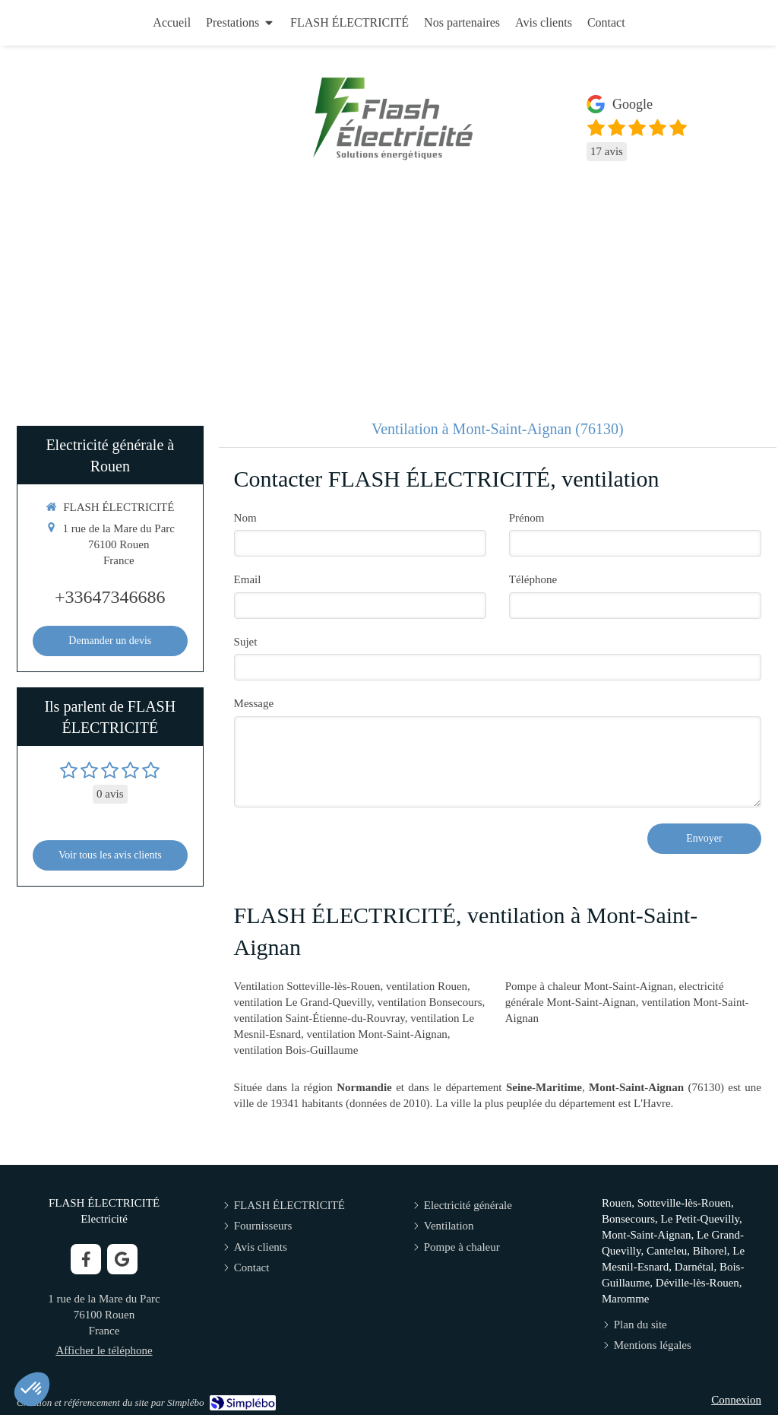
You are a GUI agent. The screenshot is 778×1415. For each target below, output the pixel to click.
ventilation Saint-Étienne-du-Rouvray (319, 1018)
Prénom (527, 518)
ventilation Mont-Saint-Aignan (376, 1034)
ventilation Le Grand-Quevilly (303, 1002)
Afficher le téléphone (103, 1350)
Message (254, 703)
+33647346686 (110, 597)
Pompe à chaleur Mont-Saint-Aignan (589, 986)
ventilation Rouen (426, 986)
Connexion (736, 1400)
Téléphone (533, 579)
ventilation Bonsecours (430, 1002)
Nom (245, 518)
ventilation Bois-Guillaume (296, 1050)
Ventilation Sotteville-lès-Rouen (307, 986)
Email (247, 579)
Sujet (246, 642)
